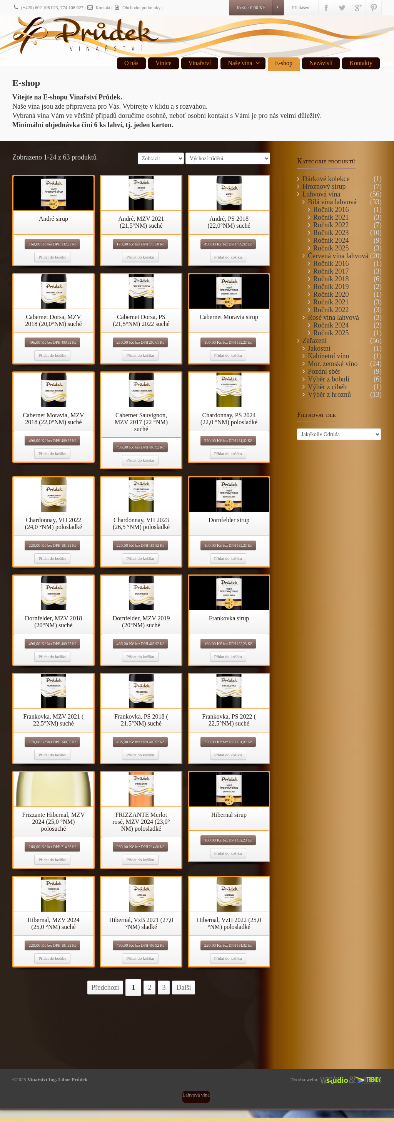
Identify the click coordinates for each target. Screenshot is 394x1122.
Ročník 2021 (331, 217)
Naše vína (244, 62)
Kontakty (360, 63)
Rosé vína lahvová (333, 317)
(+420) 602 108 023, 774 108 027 (47, 7)
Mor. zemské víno (332, 364)
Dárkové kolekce (325, 179)
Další (183, 987)
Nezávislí (320, 63)
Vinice (163, 63)
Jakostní (319, 348)
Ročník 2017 (331, 271)
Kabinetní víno (328, 356)
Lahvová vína (321, 194)
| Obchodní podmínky (136, 7)
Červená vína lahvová (338, 256)
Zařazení (314, 340)
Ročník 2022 (331, 225)
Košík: (260, 7)
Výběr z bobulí (328, 379)
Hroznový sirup (324, 186)
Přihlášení (301, 7)
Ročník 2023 (331, 233)
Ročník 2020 (331, 294)
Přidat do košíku (52, 257)
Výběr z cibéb (327, 387)
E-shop (283, 63)
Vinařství (200, 63)
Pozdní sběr (324, 371)
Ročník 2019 (331, 287)
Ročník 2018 (331, 279)
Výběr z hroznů (329, 394)
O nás (131, 63)
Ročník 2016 (331, 209)
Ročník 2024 (331, 240)
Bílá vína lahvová (332, 202)
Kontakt (98, 7)
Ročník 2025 (331, 248)
